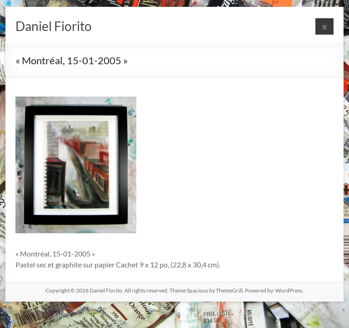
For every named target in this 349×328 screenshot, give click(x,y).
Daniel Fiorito (53, 26)
